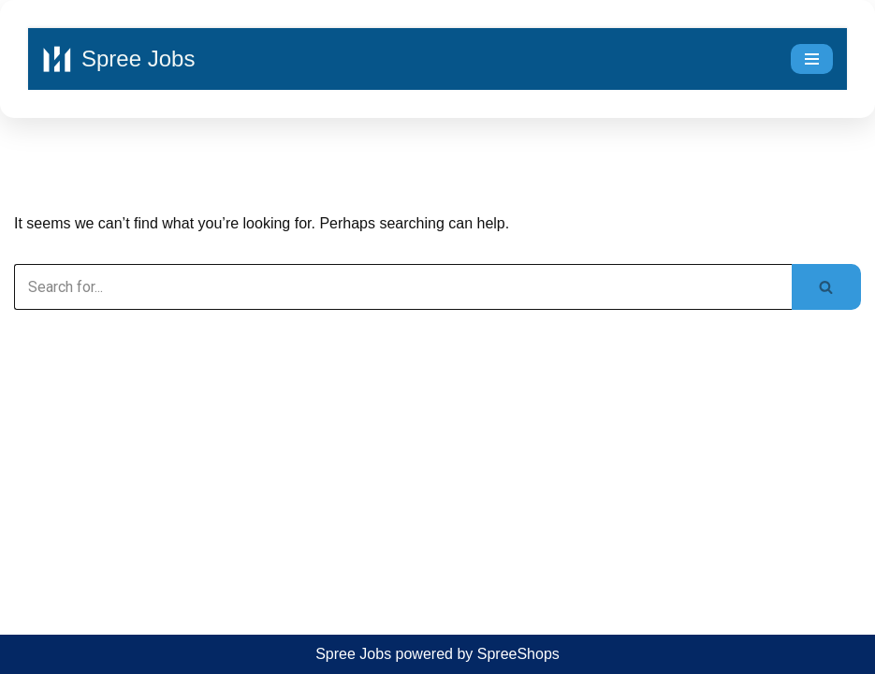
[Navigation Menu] (812, 59)
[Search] (403, 287)
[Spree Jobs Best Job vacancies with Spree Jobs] (118, 59)
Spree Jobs (353, 654)
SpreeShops (518, 654)
